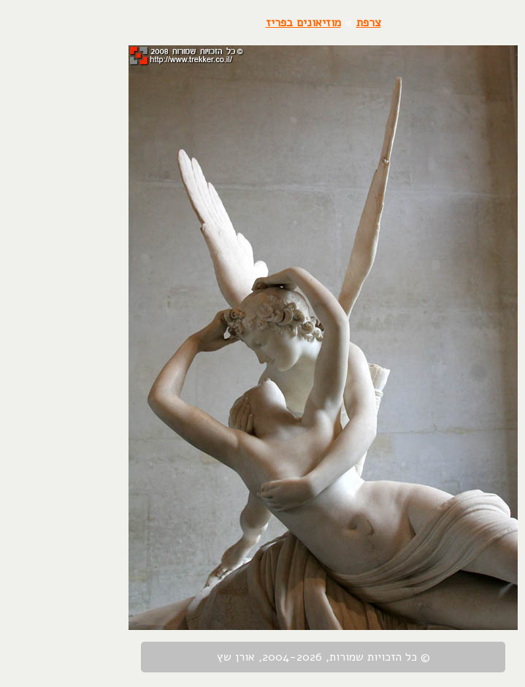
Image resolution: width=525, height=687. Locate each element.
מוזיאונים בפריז (242, 23)
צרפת (308, 23)
